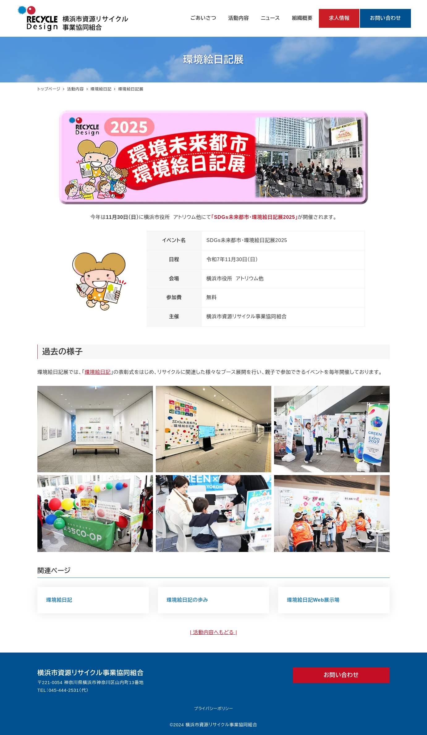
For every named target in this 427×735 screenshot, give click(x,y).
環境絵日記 (98, 372)
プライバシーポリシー (213, 708)
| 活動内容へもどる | (213, 632)
